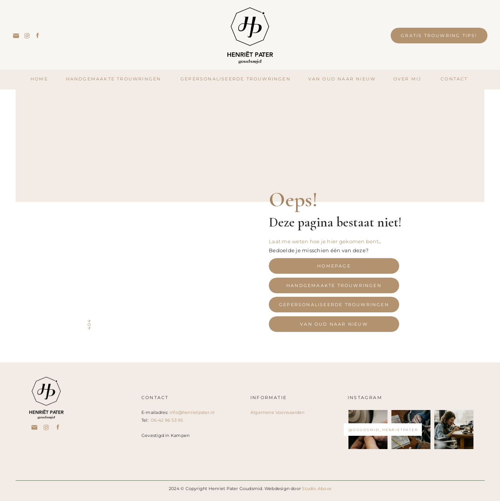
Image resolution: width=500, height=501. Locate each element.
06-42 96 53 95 (167, 420)
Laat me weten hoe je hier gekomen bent (324, 241)
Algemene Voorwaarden (277, 412)
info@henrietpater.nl (192, 412)
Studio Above (317, 488)
